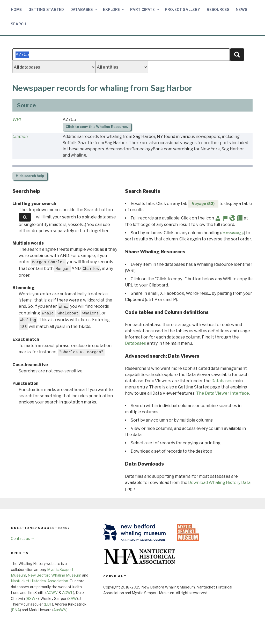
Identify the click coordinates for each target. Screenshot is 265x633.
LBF (48, 604)
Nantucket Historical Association (39, 581)
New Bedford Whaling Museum (54, 575)
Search (18, 24)
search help (30, 176)
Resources (218, 9)
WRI (16, 119)
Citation (20, 136)
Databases (84, 9)
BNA (16, 610)
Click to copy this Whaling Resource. (97, 127)
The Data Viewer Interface (222, 393)
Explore (114, 9)
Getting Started (46, 9)
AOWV (52, 592)
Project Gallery (182, 9)
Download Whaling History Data (219, 482)
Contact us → (22, 538)
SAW (72, 598)
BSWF (32, 598)
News (241, 9)
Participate (145, 9)
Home (16, 9)
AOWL (67, 592)
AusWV (60, 610)
